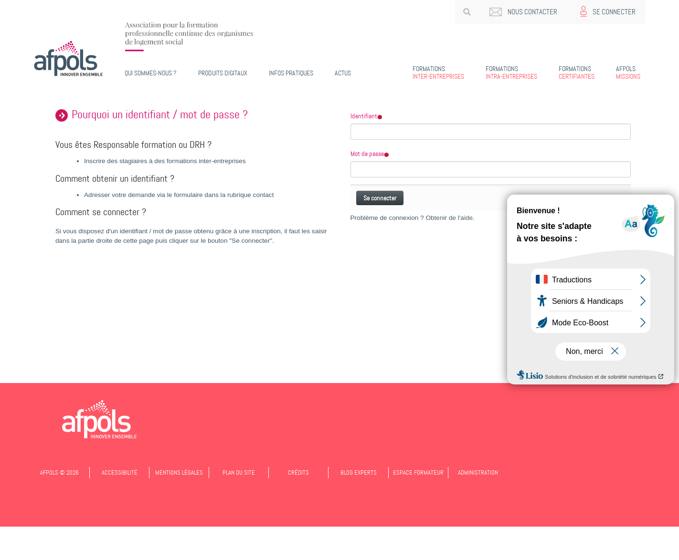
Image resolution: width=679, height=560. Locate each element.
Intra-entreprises (511, 72)
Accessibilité (120, 472)
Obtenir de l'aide (449, 217)
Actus (343, 73)
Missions (628, 72)
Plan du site (239, 472)
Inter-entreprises (438, 72)
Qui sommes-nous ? (151, 73)
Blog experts (358, 472)
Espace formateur (418, 472)
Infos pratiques (291, 73)
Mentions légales (179, 472)
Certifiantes (576, 72)
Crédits (298, 472)
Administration (478, 472)
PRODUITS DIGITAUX (222, 73)
